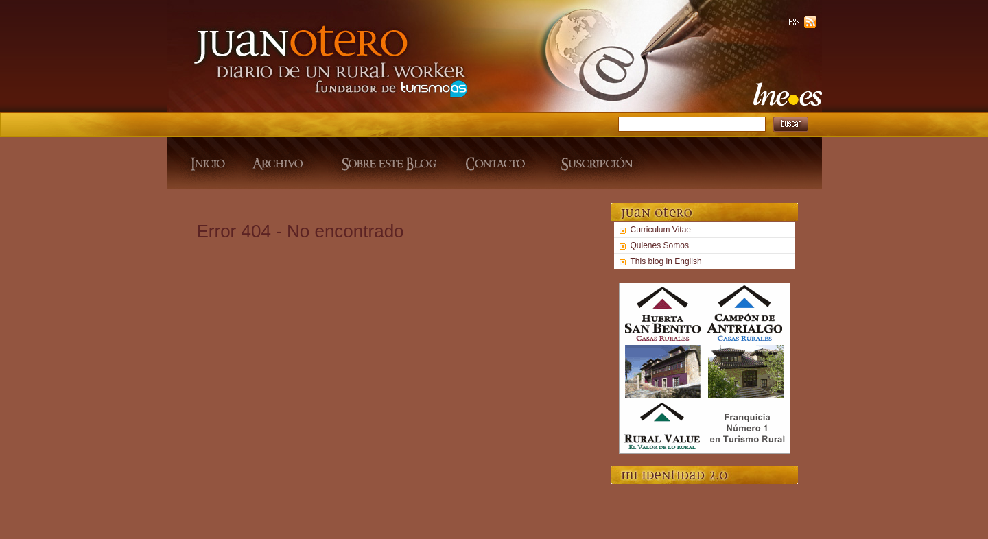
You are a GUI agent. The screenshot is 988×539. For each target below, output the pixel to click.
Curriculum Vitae (661, 230)
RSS (796, 22)
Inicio (203, 163)
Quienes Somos (660, 245)
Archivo (280, 163)
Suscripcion (595, 163)
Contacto (497, 163)
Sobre (386, 163)
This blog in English (666, 261)
